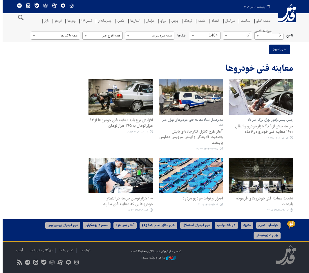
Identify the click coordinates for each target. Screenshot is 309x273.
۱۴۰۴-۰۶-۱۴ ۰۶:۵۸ (136, 132)
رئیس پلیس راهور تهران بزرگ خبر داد (269, 120)
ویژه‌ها (70, 21)
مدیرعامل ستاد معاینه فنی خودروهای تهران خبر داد (191, 123)
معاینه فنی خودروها (258, 69)
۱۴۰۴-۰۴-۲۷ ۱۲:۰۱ (276, 210)
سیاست (244, 21)
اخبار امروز (278, 49)
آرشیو (18, 250)
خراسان (148, 21)
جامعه (200, 21)
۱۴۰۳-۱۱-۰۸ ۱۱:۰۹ (207, 205)
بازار (45, 21)
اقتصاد (214, 21)
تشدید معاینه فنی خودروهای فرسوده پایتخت (263, 201)
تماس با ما (65, 250)
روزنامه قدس (261, 31)
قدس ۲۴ (85, 21)
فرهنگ (186, 21)
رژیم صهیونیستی (266, 235)
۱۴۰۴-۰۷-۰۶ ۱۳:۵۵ (276, 138)
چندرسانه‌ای (103, 21)
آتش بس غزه (124, 225)
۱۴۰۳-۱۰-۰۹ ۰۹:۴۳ (136, 210)
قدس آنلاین (285, 18)
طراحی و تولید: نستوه (157, 258)
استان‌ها (134, 21)
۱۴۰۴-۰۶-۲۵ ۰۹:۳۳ (206, 149)
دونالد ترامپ (225, 225)
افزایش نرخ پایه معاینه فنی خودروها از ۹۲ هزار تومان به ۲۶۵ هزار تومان (120, 123)
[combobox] (267, 36)
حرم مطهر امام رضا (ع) (157, 225)
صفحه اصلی (262, 21)
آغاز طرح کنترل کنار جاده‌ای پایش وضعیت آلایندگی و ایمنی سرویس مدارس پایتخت (190, 137)
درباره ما (84, 250)
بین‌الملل (229, 21)
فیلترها (180, 35)
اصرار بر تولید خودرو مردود (201, 198)
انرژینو (56, 21)
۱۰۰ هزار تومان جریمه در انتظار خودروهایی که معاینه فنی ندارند (127, 201)
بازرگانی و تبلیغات (40, 250)
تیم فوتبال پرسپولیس (61, 225)
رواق (161, 21)
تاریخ (288, 35)
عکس (119, 21)
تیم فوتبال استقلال (195, 225)
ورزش (173, 21)
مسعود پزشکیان (95, 225)
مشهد (246, 225)
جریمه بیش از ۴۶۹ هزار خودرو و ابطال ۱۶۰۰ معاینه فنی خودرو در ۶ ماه (263, 129)
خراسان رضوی (267, 225)
